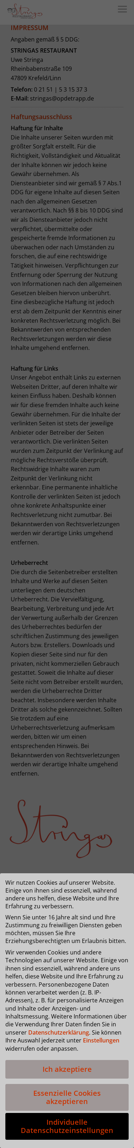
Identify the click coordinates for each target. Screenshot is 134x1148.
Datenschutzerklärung (58, 1032)
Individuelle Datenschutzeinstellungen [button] (67, 1126)
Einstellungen (101, 1040)
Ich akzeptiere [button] (67, 1069)
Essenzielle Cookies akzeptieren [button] (67, 1097)
